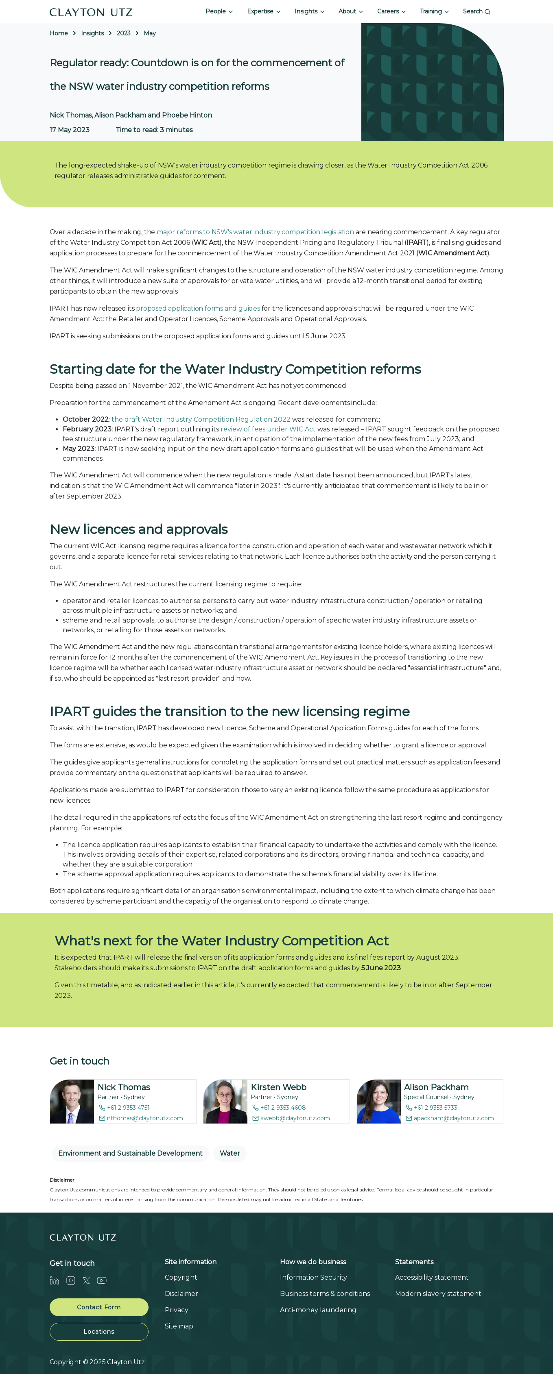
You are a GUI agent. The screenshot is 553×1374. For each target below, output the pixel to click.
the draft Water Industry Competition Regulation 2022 (201, 419)
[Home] (91, 11)
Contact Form (99, 1307)
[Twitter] (89, 1280)
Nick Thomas (123, 1087)
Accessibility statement (432, 1277)
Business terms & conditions (325, 1294)
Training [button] (435, 11)
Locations (98, 1331)
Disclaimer (181, 1294)
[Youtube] (105, 1280)
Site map (179, 1326)
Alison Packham (436, 1087)
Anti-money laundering (318, 1310)
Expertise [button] (264, 11)
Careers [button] (392, 11)
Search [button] (477, 11)
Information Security (313, 1277)
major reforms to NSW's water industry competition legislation (255, 232)
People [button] (219, 11)
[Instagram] (74, 1280)
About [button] (351, 11)
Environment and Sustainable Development (130, 1153)
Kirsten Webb (278, 1087)
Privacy (176, 1310)
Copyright (181, 1277)
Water (230, 1153)
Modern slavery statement (438, 1294)
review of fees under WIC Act (268, 429)
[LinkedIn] (58, 1280)
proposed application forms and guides (198, 308)
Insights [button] (310, 11)
